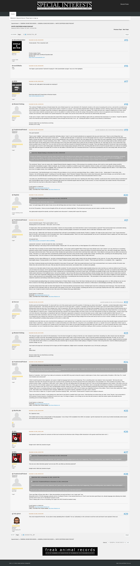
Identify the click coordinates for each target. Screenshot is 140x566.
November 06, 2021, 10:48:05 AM (36, 104)
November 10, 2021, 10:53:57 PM (36, 452)
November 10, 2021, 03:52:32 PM (36, 410)
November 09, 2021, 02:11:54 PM (36, 302)
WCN (15, 81)
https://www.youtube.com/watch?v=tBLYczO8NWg (42, 240)
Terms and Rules (122, 563)
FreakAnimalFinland (20, 129)
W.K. (15, 431)
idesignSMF (27, 563)
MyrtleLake (17, 410)
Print (127, 34)
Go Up (12, 534)
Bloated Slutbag (19, 104)
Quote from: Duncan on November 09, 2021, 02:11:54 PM (46, 365)
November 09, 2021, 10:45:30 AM (36, 220)
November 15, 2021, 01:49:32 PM (36, 513)
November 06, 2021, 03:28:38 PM (36, 129)
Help (117, 563)
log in (31, 18)
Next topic (126, 29)
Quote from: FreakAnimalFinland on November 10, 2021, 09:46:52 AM (49, 455)
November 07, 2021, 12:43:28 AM (36, 194)
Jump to (105, 542)
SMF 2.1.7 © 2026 (13, 563)
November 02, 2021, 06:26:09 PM (36, 39)
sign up (36, 18)
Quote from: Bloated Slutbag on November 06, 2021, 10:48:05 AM (48, 152)
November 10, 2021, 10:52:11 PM (36, 431)
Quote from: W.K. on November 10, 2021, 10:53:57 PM (45, 477)
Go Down (13, 34)
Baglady (16, 195)
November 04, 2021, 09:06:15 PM (36, 81)
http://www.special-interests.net (42, 188)
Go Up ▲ (129, 563)
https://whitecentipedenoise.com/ (36, 96)
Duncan (16, 302)
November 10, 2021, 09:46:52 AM (36, 361)
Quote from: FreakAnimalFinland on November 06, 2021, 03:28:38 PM (49, 198)
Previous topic (118, 29)
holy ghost (17, 513)
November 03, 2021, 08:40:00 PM (36, 65)
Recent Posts (125, 4)
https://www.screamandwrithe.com (37, 57)
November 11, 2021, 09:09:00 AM (36, 473)
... (34, 34)
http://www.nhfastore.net (54, 189)
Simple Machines (20, 563)
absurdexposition (19, 40)
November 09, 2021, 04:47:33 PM (36, 332)
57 (35, 34)
